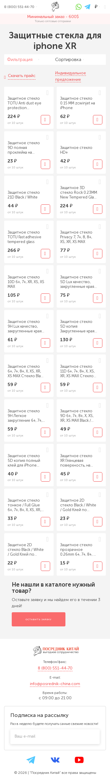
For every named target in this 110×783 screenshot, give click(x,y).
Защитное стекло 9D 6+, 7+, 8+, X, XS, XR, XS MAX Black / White (77, 416)
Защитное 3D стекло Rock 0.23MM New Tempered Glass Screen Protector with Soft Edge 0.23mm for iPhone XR (78, 193)
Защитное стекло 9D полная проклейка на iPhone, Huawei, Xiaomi (24, 148)
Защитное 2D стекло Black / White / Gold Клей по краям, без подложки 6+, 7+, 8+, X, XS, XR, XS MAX (26, 550)
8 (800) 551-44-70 (55, 668)
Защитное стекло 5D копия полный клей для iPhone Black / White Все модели (24, 461)
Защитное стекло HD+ (76, 150)
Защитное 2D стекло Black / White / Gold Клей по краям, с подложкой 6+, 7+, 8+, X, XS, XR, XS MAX (78, 505)
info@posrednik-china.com (55, 683)
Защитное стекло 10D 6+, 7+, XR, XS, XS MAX (26, 282)
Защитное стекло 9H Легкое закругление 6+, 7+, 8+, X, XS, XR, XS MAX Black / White (25, 416)
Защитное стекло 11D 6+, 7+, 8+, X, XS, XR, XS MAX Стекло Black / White (77, 371)
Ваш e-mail (25, 736)
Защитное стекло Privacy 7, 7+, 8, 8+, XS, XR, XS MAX (76, 237)
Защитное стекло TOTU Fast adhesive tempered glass (24, 237)
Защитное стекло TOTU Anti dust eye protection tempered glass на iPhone (24, 103)
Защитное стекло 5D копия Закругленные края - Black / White (78, 326)
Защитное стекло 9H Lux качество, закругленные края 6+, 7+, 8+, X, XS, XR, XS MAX (25, 326)
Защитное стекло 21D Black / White (24, 194)
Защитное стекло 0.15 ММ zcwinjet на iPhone (77, 103)
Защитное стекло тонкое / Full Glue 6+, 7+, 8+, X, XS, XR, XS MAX (24, 505)
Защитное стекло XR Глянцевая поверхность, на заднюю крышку (76, 461)
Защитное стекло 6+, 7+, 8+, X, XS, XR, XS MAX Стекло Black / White (26, 371)
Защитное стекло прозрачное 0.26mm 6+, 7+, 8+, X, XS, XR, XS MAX (78, 550)
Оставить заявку (39, 619)
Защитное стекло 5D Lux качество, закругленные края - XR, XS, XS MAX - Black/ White (78, 282)
